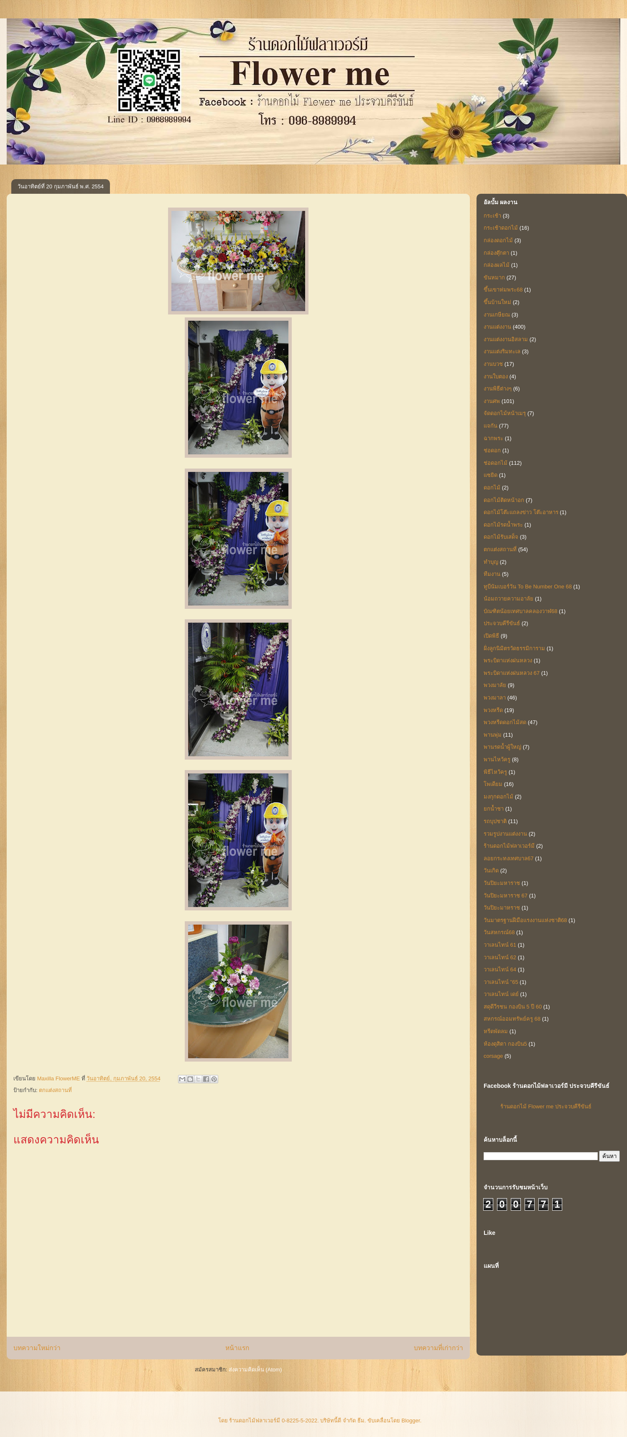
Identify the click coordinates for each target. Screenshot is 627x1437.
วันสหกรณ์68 (499, 932)
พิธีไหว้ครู (495, 772)
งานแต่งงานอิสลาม (506, 339)
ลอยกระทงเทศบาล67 (508, 858)
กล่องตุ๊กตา (496, 253)
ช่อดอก (492, 450)
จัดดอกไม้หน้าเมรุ (505, 413)
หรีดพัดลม (496, 1031)
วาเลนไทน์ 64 (500, 969)
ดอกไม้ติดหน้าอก (504, 500)
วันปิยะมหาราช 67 (506, 895)
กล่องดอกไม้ (498, 240)
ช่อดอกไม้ (495, 463)
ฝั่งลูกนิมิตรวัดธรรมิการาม (514, 648)
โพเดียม (493, 784)
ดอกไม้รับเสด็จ (501, 537)
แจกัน (490, 426)
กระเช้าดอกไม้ (501, 228)
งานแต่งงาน (497, 327)
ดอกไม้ (492, 487)
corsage (493, 1056)
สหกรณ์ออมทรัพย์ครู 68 (512, 1019)
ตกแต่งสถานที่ (55, 1090)
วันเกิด (491, 870)
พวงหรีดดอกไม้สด (505, 722)
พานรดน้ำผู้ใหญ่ (502, 747)
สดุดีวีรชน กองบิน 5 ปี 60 (513, 1007)
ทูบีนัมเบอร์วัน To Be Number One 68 (528, 586)
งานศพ (492, 401)
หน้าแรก (237, 1347)
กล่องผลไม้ (497, 265)
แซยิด (490, 475)
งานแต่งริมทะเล (502, 351)
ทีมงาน (492, 574)
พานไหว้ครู (497, 759)
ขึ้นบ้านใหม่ (497, 302)
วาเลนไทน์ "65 (501, 982)
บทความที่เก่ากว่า (438, 1347)
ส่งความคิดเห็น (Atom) (255, 1369)
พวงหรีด (493, 710)
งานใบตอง (496, 376)
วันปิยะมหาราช (502, 883)
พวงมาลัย (495, 685)
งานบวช (493, 364)
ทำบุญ (491, 562)
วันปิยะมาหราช (502, 908)
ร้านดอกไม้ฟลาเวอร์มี (509, 846)
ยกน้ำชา (494, 809)
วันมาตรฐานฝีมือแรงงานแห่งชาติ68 (525, 920)
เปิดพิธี (491, 636)
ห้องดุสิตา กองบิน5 (505, 1044)
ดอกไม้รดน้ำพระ (503, 525)
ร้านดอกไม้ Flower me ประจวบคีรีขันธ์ (545, 1106)
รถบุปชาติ (495, 821)
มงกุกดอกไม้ (498, 796)
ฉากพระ (493, 438)
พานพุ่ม (493, 735)
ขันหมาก (494, 277)
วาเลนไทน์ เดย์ (501, 994)
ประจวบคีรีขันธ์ (502, 623)
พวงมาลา (495, 697)
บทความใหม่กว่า (37, 1347)
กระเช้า (492, 216)
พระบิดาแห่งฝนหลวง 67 (512, 673)
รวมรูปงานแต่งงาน (505, 834)
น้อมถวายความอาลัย (508, 599)
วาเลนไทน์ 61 (500, 945)
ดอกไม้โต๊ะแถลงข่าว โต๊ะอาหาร (521, 512)
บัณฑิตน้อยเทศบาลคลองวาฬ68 (520, 611)
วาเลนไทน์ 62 (500, 957)
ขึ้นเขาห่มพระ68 (503, 289)
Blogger (411, 1420)
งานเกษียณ (497, 315)
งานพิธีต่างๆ (498, 388)
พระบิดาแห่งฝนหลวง (508, 660)
